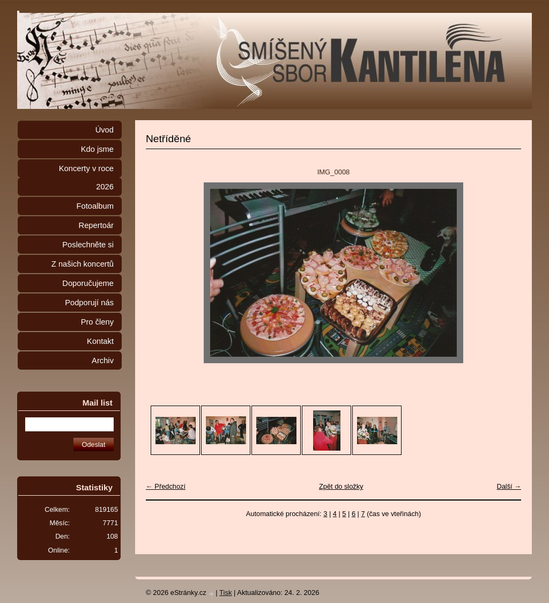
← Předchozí (166, 486)
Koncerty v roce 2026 (86, 177)
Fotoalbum (95, 206)
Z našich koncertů (82, 264)
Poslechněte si (88, 244)
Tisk (225, 593)
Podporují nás (89, 302)
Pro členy (97, 322)
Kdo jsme (97, 149)
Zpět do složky (341, 486)
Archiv (103, 360)
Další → (508, 486)
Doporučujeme (88, 283)
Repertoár (96, 225)
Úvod (104, 130)
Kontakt (100, 341)
